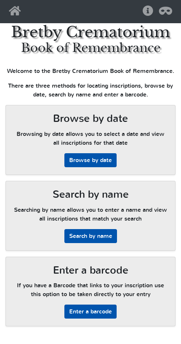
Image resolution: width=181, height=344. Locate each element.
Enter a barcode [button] (90, 312)
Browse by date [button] (90, 160)
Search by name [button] (90, 236)
